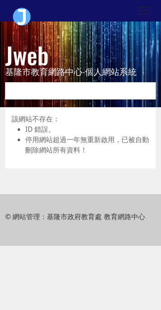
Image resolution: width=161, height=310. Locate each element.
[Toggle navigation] (144, 10)
